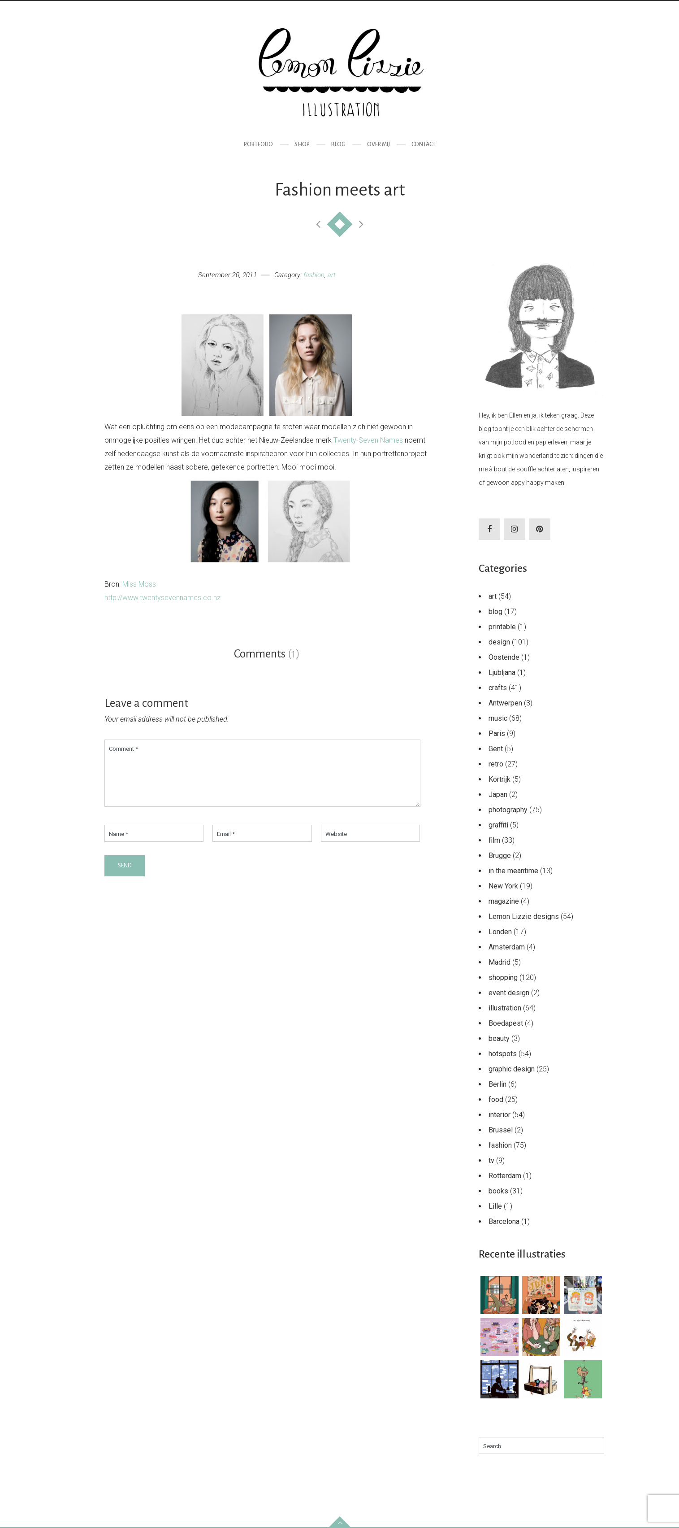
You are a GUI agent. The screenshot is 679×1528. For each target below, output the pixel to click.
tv (491, 1160)
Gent (496, 748)
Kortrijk (499, 779)
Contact (423, 144)
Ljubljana (502, 672)
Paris (497, 733)
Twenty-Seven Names (368, 440)
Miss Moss (139, 584)
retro (496, 764)
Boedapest (506, 1023)
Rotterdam (505, 1175)
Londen (500, 931)
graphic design (512, 1069)
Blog (338, 144)
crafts (498, 687)
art (332, 275)
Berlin (497, 1084)
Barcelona (504, 1221)
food (496, 1099)
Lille (495, 1206)
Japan (498, 794)
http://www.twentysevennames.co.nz (162, 597)
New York (503, 886)
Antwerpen (505, 703)
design (499, 642)
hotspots (503, 1053)
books (498, 1191)
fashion (313, 275)
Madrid (499, 962)
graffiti (498, 825)
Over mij (378, 144)
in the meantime (513, 870)
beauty (499, 1038)
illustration (505, 1008)
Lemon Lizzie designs (524, 916)
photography (508, 809)
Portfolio (258, 144)
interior (499, 1114)
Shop (302, 144)
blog (495, 611)
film (494, 840)
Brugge (500, 855)
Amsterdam (507, 947)
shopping (503, 977)
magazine (504, 901)
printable (502, 627)
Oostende (504, 657)
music (498, 718)
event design (509, 992)
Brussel (501, 1130)
